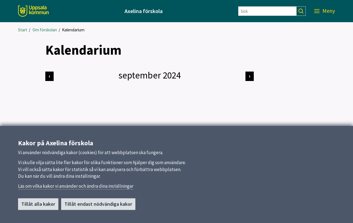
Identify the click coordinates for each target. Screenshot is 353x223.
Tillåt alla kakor (38, 205)
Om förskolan (45, 29)
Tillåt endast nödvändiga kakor (98, 205)
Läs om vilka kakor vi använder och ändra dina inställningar (75, 188)
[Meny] (324, 11)
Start (22, 29)
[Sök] (267, 11)
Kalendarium (73, 29)
